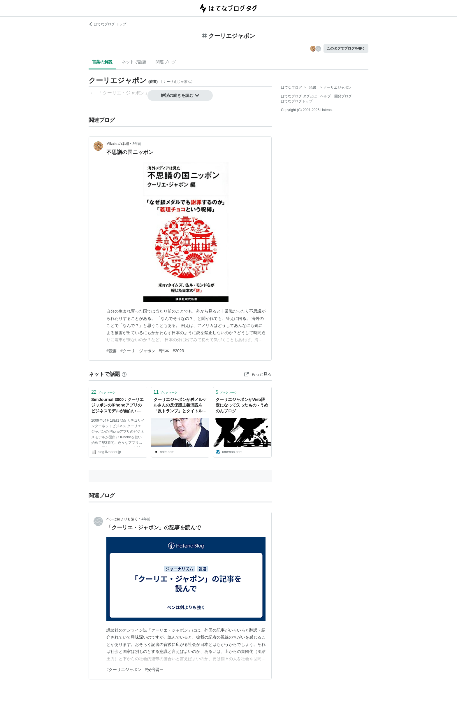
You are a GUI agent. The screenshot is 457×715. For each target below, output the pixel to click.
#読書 (111, 350)
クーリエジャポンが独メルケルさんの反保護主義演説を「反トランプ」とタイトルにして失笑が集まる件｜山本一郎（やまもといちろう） (180, 405)
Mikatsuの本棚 (117, 144)
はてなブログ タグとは (299, 96)
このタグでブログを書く (346, 48)
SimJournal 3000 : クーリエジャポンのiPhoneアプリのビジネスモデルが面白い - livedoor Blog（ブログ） (117, 405)
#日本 (164, 350)
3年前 (137, 144)
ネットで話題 (134, 61)
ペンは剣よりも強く (122, 519)
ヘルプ (325, 96)
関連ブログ (166, 61)
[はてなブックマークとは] (124, 374)
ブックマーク (103, 392)
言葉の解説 (102, 61)
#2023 (178, 350)
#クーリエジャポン (137, 350)
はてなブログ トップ (107, 24)
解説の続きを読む (180, 95)
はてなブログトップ (296, 101)
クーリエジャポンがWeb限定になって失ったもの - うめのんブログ (242, 405)
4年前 (145, 519)
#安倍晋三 (154, 669)
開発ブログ (343, 96)
